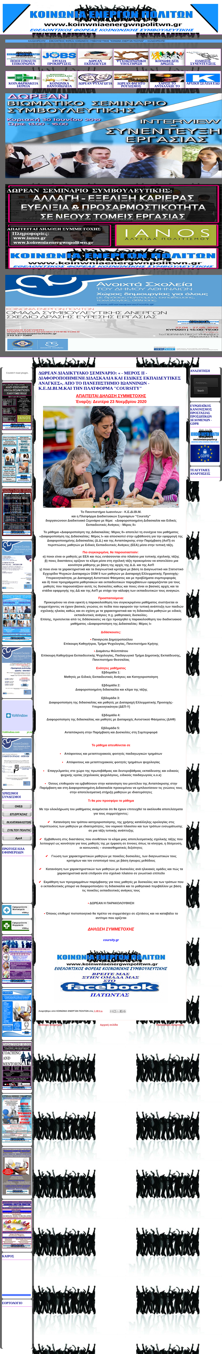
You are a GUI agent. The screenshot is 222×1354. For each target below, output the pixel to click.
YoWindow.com (10, 732)
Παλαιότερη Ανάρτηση (170, 1024)
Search (200, 390)
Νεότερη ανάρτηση (50, 1024)
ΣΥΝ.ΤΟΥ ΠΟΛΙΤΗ (18, 830)
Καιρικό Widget (17, 715)
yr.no (30, 732)
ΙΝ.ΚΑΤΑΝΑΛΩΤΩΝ (19, 822)
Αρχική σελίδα (109, 1024)
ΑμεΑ (18, 838)
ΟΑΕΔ (19, 806)
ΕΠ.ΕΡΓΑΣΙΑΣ (18, 814)
